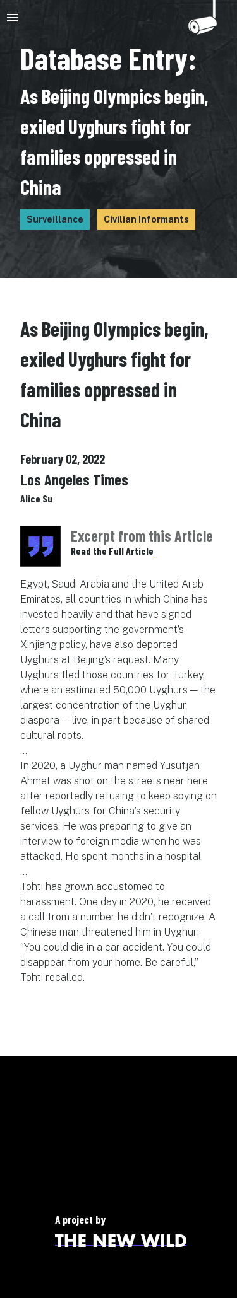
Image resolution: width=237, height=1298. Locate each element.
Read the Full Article (112, 551)
